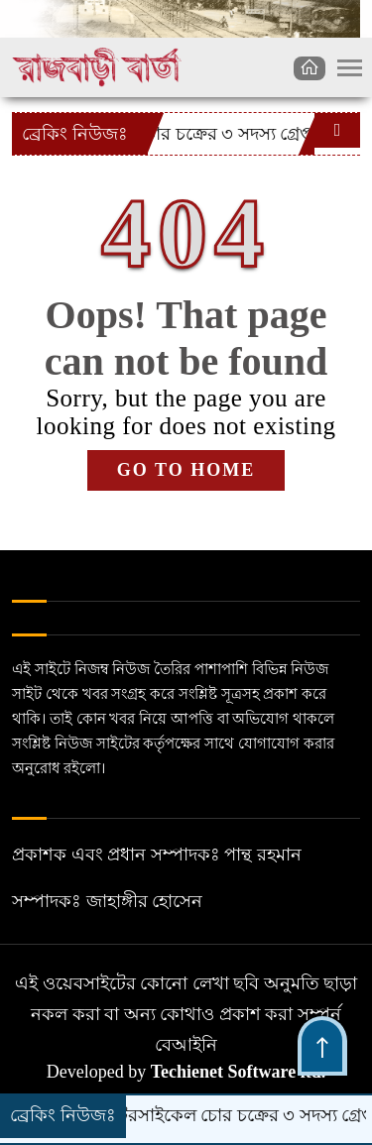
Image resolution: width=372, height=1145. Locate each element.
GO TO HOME (186, 470)
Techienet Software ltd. (238, 1072)
